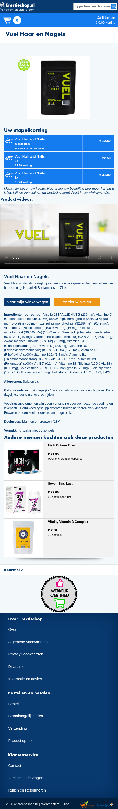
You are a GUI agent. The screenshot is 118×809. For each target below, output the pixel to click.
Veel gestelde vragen (25, 778)
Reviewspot (105, 805)
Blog (66, 804)
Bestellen (15, 704)
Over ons (15, 629)
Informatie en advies (25, 679)
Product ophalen (21, 741)
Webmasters (50, 804)
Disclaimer (16, 666)
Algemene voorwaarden (28, 642)
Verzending (17, 728)
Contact (14, 766)
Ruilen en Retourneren (27, 790)
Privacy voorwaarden (25, 654)
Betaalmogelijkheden (25, 716)
